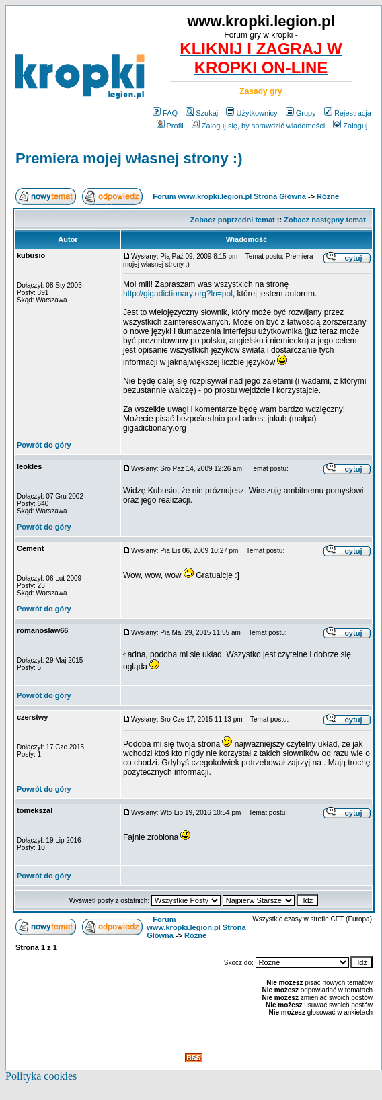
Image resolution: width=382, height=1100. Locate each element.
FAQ (165, 113)
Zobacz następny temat (325, 220)
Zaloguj (350, 126)
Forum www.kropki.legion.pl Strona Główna (229, 196)
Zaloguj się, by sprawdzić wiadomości (258, 126)
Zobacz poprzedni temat (232, 220)
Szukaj (202, 113)
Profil (170, 126)
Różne (328, 196)
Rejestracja (347, 113)
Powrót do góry (44, 445)
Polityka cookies (41, 1076)
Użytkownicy (251, 113)
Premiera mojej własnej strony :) (128, 158)
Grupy (301, 113)
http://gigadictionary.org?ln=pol (178, 293)
